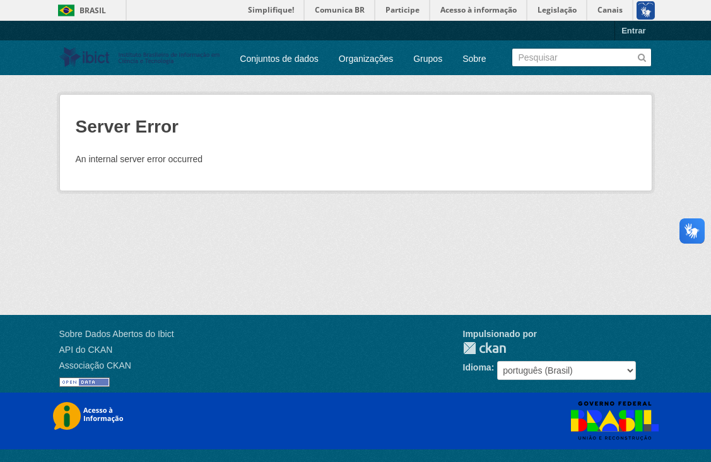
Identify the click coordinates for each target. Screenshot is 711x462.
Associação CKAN (95, 365)
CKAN (484, 348)
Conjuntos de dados (279, 59)
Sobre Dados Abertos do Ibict (116, 334)
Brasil (92, 10)
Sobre (474, 59)
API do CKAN (86, 350)
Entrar (633, 30)
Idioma (477, 367)
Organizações (366, 59)
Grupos (427, 59)
